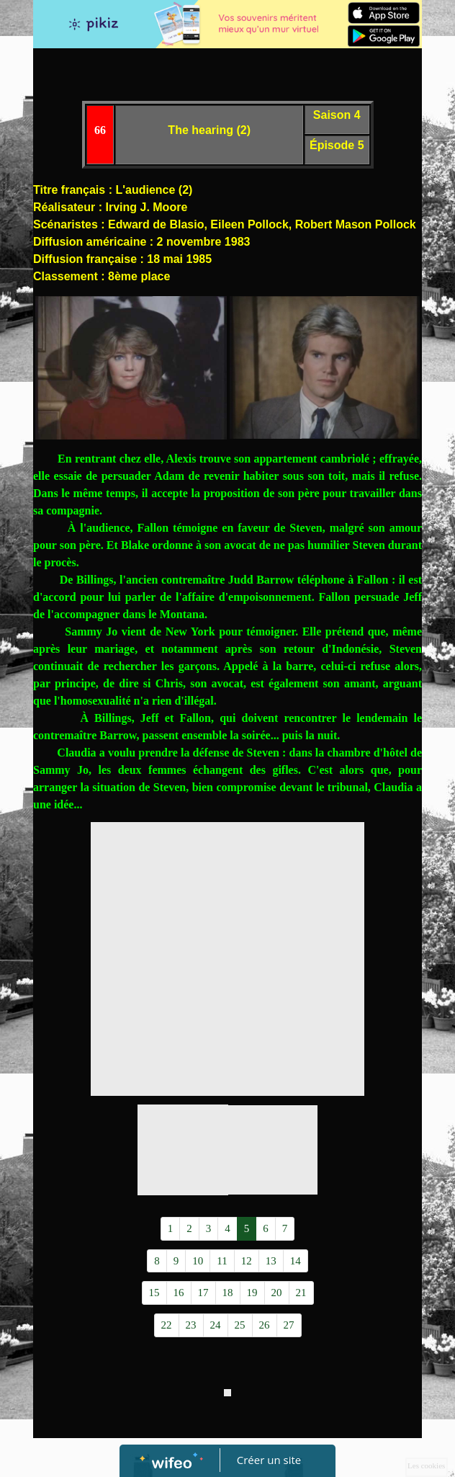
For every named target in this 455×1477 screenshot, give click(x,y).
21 (301, 1292)
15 (154, 1292)
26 (264, 1325)
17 (203, 1292)
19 (252, 1292)
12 (246, 1261)
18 (227, 1292)
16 (179, 1292)
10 (197, 1261)
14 (295, 1261)
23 (191, 1325)
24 (215, 1325)
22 (166, 1325)
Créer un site (269, 1460)
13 (271, 1261)
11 (222, 1261)
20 (276, 1292)
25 (240, 1325)
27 (289, 1325)
